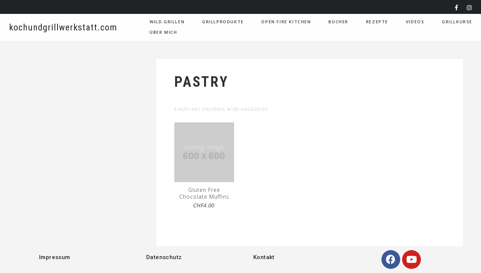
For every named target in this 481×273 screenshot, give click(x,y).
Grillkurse (457, 21)
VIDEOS (415, 21)
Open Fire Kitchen (286, 21)
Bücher (338, 21)
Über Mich (163, 32)
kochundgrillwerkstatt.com (63, 27)
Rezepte (377, 21)
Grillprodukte (223, 21)
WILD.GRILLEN (167, 21)
